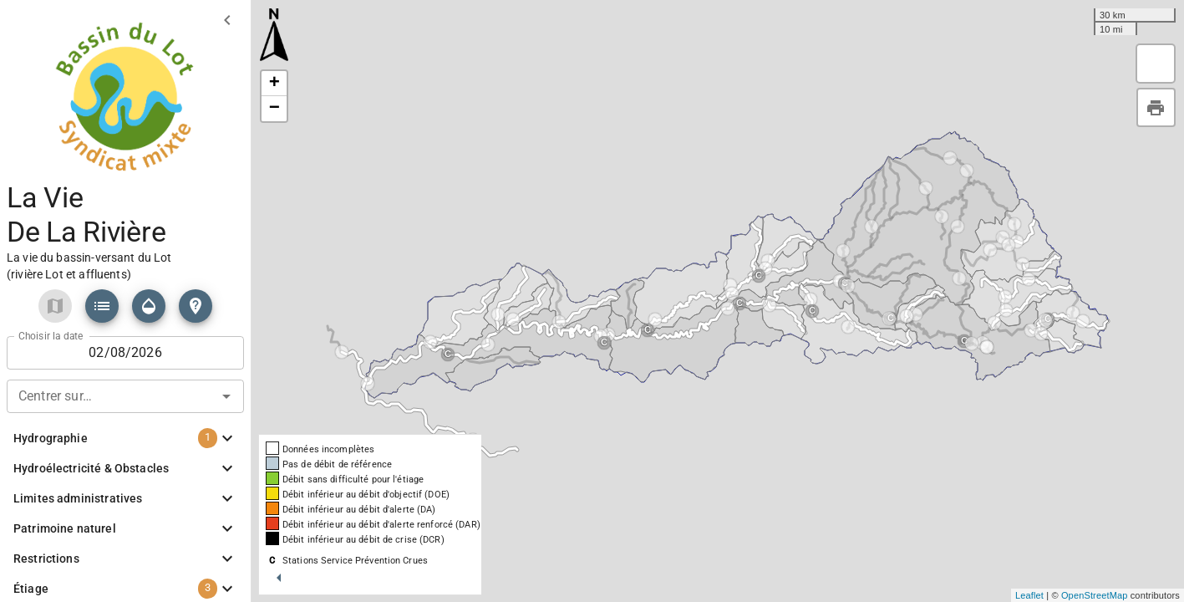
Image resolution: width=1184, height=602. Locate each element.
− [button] (274, 108)
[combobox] (125, 394)
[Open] (226, 396)
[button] (102, 306)
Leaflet (1029, 595)
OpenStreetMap (1094, 595)
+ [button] (274, 83)
